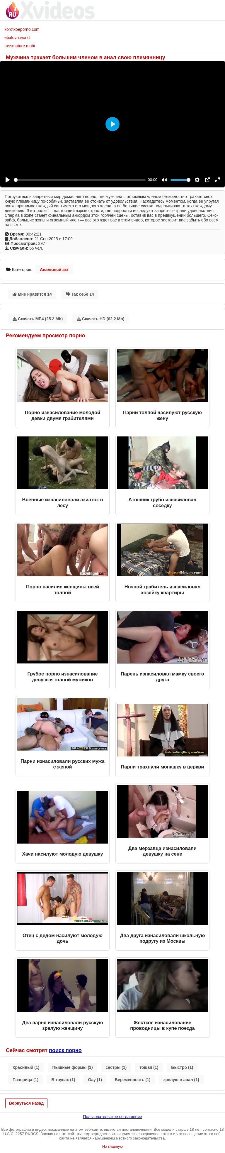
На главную (112, 1146)
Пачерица (25, 1079)
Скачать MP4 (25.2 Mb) (38, 318)
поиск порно (65, 1050)
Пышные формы (72, 1067)
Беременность (133, 1079)
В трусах (63, 1079)
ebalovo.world (17, 37)
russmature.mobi (19, 45)
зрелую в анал (181, 1079)
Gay (95, 1079)
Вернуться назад (26, 1103)
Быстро (182, 1067)
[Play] (7, 179)
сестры (116, 1067)
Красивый (26, 1067)
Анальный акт (54, 269)
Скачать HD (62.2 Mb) (101, 318)
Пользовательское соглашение (112, 1116)
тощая (148, 1067)
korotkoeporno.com (22, 29)
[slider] (80, 180)
